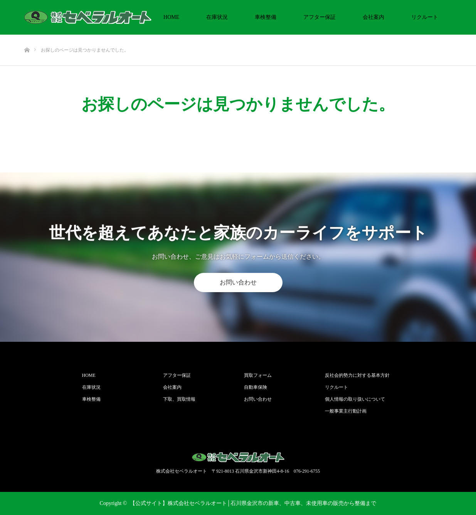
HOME (171, 17)
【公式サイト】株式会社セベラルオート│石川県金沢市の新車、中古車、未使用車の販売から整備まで (253, 503)
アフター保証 (319, 17)
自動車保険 (255, 387)
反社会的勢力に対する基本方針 (357, 375)
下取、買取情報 (179, 399)
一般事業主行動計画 (346, 411)
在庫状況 (217, 17)
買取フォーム (258, 375)
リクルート (424, 17)
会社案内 (373, 17)
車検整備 (265, 17)
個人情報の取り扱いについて (355, 399)
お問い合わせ (238, 282)
